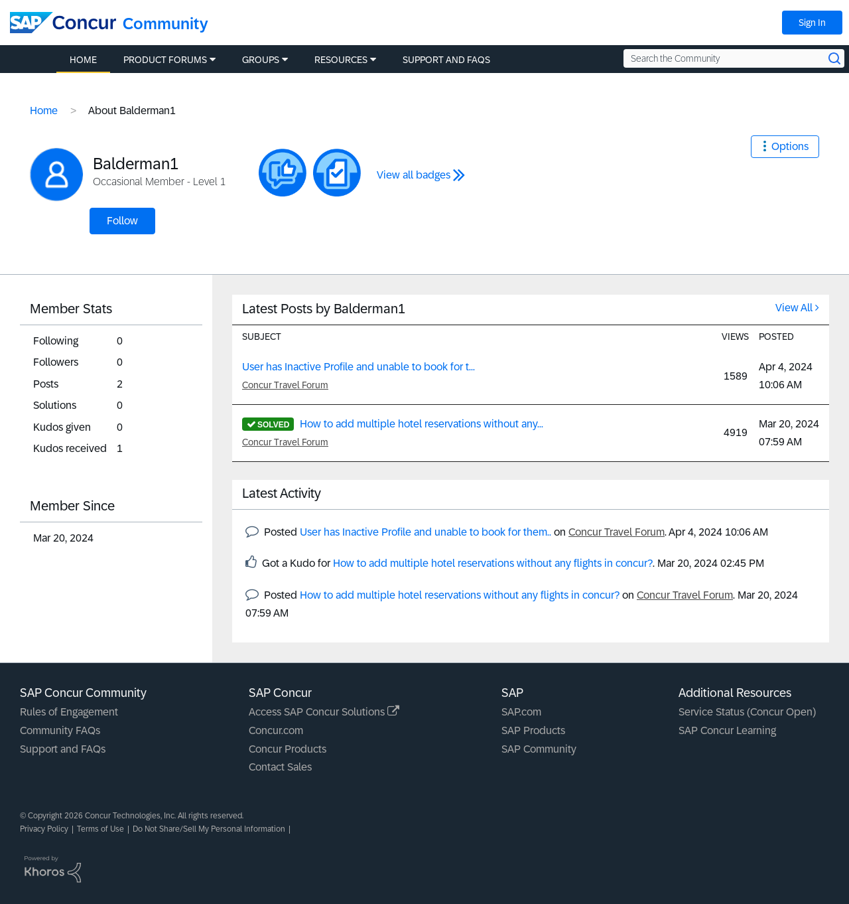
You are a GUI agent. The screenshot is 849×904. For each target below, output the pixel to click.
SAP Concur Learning (727, 730)
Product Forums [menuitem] (165, 59)
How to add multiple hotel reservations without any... (421, 423)
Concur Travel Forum (285, 385)
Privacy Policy (44, 829)
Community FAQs (60, 730)
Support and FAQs (62, 749)
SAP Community (538, 749)
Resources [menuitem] (340, 59)
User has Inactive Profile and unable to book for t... (358, 366)
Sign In (812, 22)
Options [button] (790, 146)
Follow (122, 220)
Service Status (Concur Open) (747, 711)
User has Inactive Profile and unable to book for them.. (425, 532)
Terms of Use (100, 829)
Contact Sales (280, 767)
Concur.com (276, 730)
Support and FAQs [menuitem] (446, 59)
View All (794, 307)
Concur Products (287, 749)
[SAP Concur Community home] (63, 22)
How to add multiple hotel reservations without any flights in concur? (493, 563)
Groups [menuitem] (260, 59)
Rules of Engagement (69, 711)
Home (44, 110)
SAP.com (521, 711)
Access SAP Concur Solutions (324, 711)
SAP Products (533, 730)
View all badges (413, 175)
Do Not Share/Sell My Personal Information (209, 829)
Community (165, 24)
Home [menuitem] (83, 59)
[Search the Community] (733, 58)
